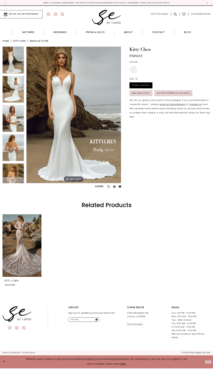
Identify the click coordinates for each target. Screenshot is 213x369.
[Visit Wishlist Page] (184, 15)
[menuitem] (53, 15)
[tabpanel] (13, 61)
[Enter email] (90, 321)
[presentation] (21, 246)
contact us (195, 121)
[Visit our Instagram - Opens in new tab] (48, 15)
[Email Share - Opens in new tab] (120, 187)
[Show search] (175, 14)
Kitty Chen (19, 42)
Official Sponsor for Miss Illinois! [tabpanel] (106, 3)
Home (5, 42)
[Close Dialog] (5, 362)
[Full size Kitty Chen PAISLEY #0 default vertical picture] (73, 115)
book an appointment (172, 121)
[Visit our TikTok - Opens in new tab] (62, 15)
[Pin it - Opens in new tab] (114, 187)
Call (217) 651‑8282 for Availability (155, 109)
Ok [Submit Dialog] (207, 362)
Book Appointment (145, 98)
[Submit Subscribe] (107, 321)
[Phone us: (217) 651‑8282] (159, 15)
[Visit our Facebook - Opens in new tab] (55, 15)
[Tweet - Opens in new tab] (108, 187)
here (123, 364)
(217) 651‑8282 (135, 325)
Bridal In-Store (39, 42)
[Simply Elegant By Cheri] (106, 18)
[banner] (17, 314)
